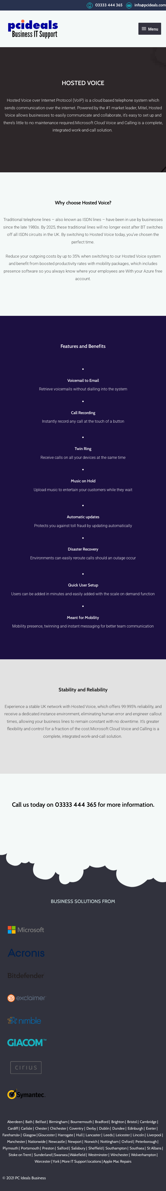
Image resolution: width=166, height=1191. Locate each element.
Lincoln (138, 1135)
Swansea (61, 1155)
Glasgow (29, 1135)
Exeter (151, 1128)
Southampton (116, 1148)
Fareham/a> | (12, 1135)
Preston (48, 1148)
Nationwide (37, 1141)
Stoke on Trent (20, 1155)
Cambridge (148, 1122)
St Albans (154, 1148)
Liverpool (154, 1135)
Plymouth (10, 1148)
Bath (28, 1122)
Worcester (43, 1161)
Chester (41, 1128)
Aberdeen (14, 1122)
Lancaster (93, 1135)
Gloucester (46, 1135)
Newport (75, 1141)
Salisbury (78, 1148)
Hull (79, 1135)
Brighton (117, 1122)
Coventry (76, 1128)
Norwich (90, 1141)
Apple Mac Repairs (117, 1161)
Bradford (101, 1122)
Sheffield (95, 1148)
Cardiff (13, 1128)
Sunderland (43, 1155)
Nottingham (109, 1141)
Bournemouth (81, 1122)
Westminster (98, 1155)
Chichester (58, 1128)
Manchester (16, 1141)
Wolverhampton (143, 1155)
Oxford (127, 1141)
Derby (91, 1128)
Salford (62, 1148)
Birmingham (58, 1122)
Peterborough (146, 1141)
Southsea (137, 1148)
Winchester (119, 1155)
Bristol (132, 1122)
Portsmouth (30, 1148)
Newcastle (57, 1141)
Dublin (104, 1128)
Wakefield (77, 1155)
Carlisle (26, 1128)
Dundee (118, 1128)
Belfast (40, 1122)
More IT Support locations (81, 1161)
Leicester (123, 1135)
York (56, 1161)
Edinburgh (135, 1128)
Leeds (108, 1135)
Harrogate (65, 1135)
